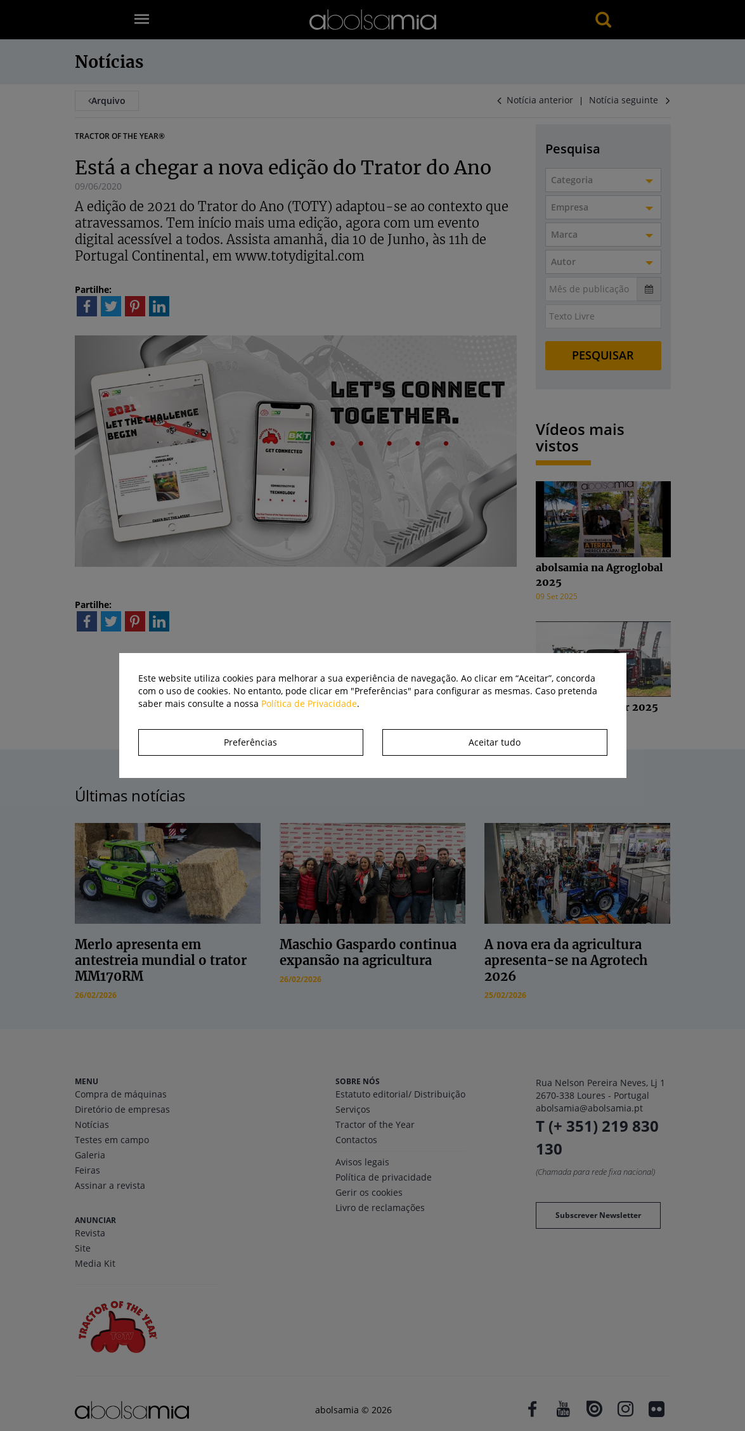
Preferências (250, 742)
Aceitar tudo (495, 742)
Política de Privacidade (309, 703)
